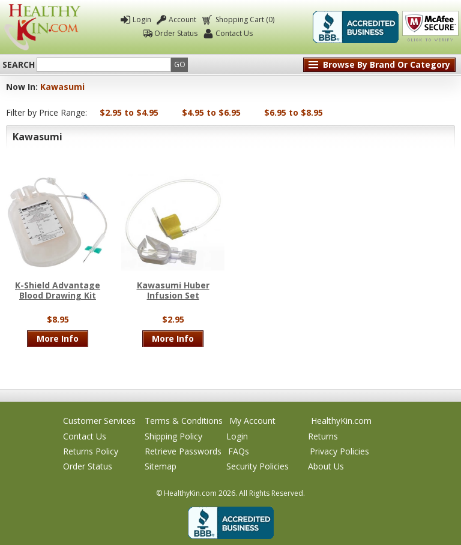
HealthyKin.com (341, 420)
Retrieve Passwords (183, 451)
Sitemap (160, 466)
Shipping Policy (173, 436)
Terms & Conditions (184, 420)
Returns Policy (90, 451)
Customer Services (99, 420)
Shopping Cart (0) (244, 19)
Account (182, 19)
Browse (386, 64)
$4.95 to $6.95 (211, 112)
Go (179, 64)
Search (18, 65)
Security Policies (257, 466)
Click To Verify (430, 27)
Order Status (175, 33)
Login (142, 19)
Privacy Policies (339, 451)
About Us (326, 466)
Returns (323, 436)
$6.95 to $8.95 (293, 112)
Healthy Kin (42, 27)
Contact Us (234, 33)
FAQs (238, 451)
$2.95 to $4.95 (129, 112)
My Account (252, 420)
